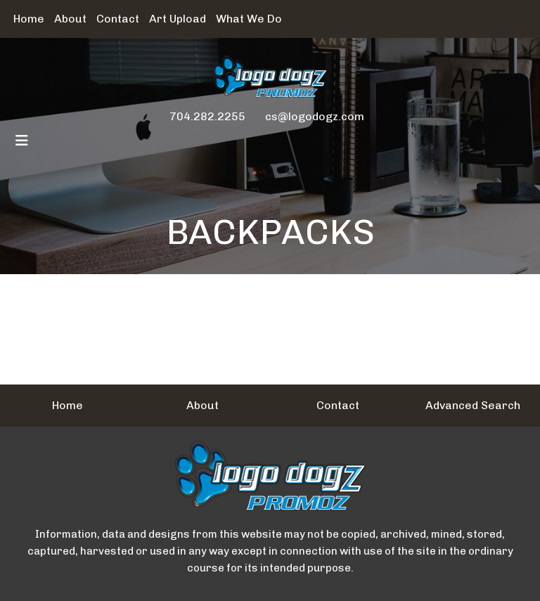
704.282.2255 (207, 116)
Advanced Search (472, 405)
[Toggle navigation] (22, 140)
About (70, 18)
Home (28, 18)
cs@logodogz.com (314, 116)
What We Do (249, 18)
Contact (117, 18)
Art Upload (177, 18)
